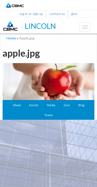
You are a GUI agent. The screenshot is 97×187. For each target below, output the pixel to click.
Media (51, 105)
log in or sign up (31, 14)
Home (11, 38)
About (17, 105)
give (74, 14)
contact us (57, 14)
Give (67, 105)
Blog (81, 105)
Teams (48, 115)
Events (34, 105)
